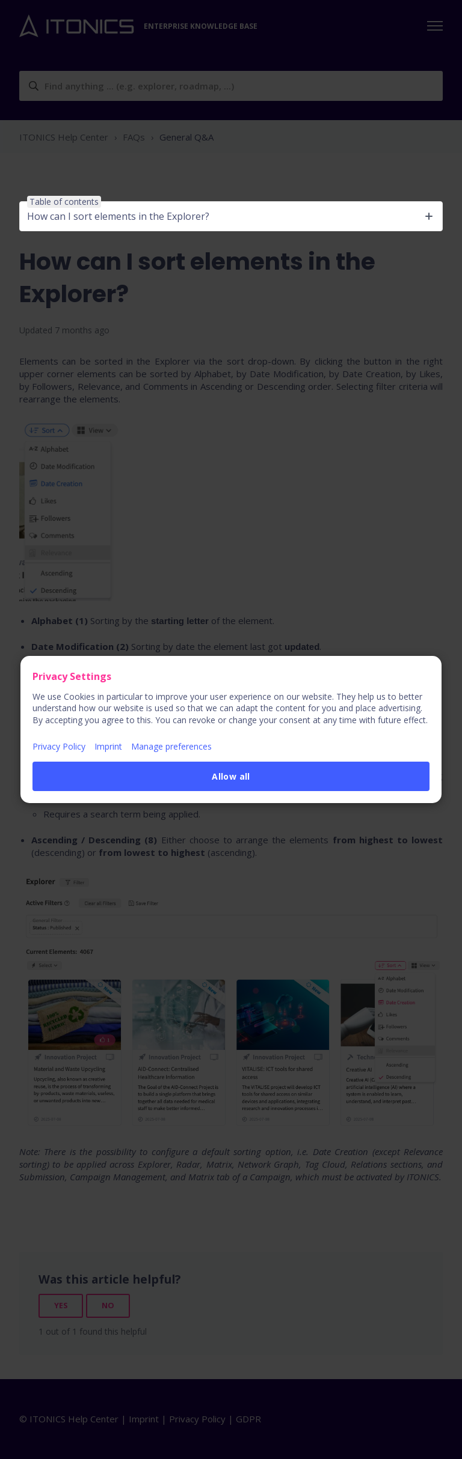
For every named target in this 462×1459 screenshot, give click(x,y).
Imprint (108, 746)
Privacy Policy (58, 746)
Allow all (231, 776)
